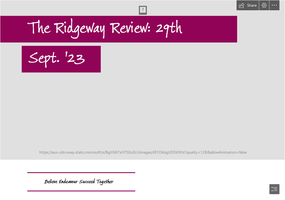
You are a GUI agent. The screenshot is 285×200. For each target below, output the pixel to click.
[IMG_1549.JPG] (142, 80)
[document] (142, 100)
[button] (248, 5)
